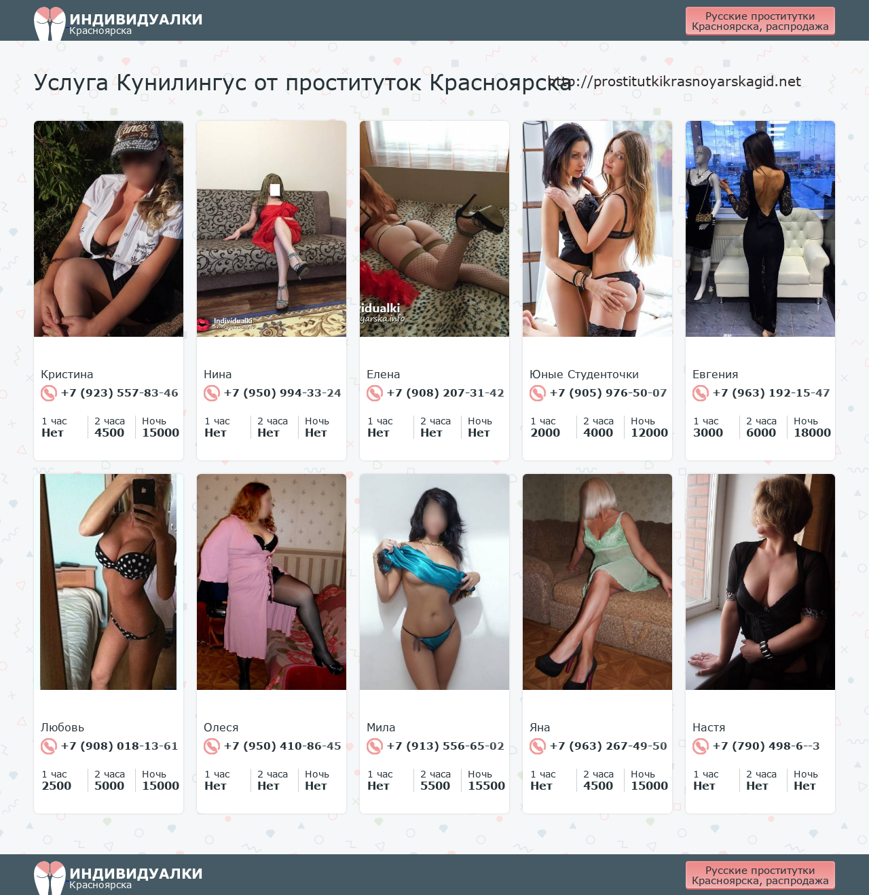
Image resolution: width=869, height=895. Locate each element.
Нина (218, 374)
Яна (540, 727)
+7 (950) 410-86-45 (272, 746)
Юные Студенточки (584, 374)
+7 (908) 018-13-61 (110, 746)
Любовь (62, 727)
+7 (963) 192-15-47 (761, 393)
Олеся (221, 727)
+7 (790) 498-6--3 (756, 746)
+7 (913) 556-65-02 (435, 746)
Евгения (715, 374)
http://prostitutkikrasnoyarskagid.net (674, 81)
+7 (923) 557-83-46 (110, 393)
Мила (381, 727)
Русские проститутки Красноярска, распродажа (760, 21)
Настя (709, 727)
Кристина (67, 374)
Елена (384, 374)
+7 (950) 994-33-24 (272, 393)
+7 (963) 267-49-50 (598, 746)
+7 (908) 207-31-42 (435, 393)
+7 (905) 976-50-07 (598, 393)
